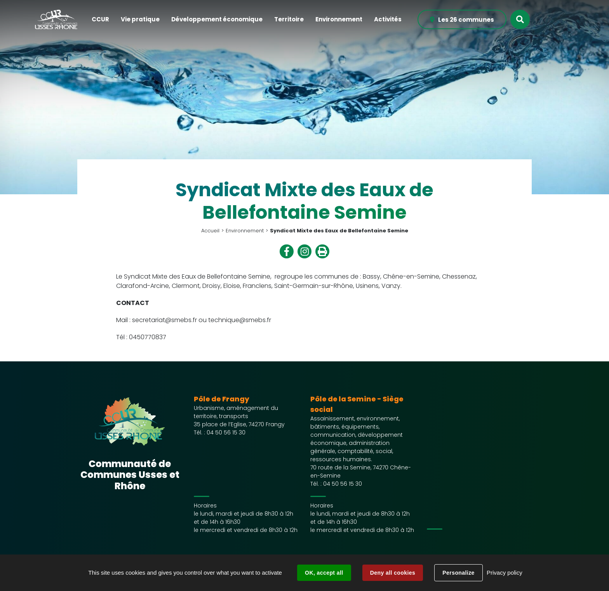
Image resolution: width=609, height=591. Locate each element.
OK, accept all (324, 573)
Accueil (210, 230)
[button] (100, 19)
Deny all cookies (392, 573)
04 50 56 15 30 (226, 432)
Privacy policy (504, 572)
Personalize (458, 573)
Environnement (245, 230)
